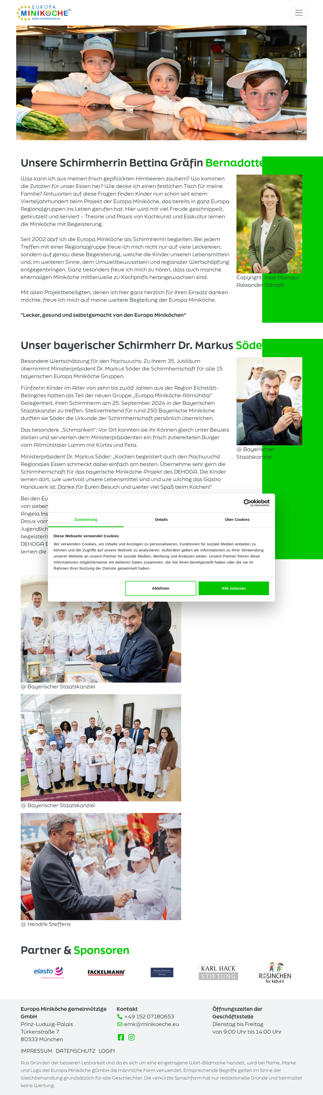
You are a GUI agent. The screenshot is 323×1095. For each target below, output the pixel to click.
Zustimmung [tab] (85, 519)
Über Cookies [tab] (237, 519)
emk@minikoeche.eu (151, 1024)
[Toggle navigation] (299, 13)
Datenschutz (75, 1050)
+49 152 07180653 (149, 1016)
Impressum (36, 1050)
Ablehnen (160, 588)
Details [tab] (161, 519)
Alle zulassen (234, 588)
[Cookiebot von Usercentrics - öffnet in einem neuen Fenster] (247, 503)
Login (107, 1050)
